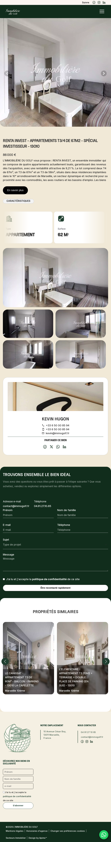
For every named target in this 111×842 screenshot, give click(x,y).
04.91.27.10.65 (42, 506)
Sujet (6, 539)
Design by (38, 838)
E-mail (7, 524)
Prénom (7, 510)
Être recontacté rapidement (55, 588)
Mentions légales (14, 831)
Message (8, 554)
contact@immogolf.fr (16, 506)
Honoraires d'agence (37, 831)
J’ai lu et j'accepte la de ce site (43, 579)
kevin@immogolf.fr (57, 433)
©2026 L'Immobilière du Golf (22, 827)
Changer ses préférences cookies (67, 831)
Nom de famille (66, 510)
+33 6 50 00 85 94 (57, 425)
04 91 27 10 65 (88, 732)
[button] (5, 661)
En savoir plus (15, 190)
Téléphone (63, 524)
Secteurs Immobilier (16, 838)
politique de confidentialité (49, 579)
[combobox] (55, 545)
